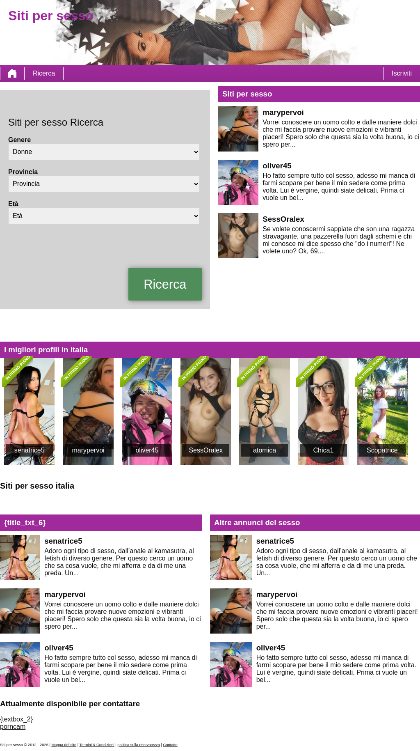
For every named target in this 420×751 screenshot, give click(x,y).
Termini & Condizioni (97, 745)
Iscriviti (402, 73)
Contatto (170, 745)
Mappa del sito (63, 745)
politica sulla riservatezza (138, 745)
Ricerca (44, 73)
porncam (12, 726)
